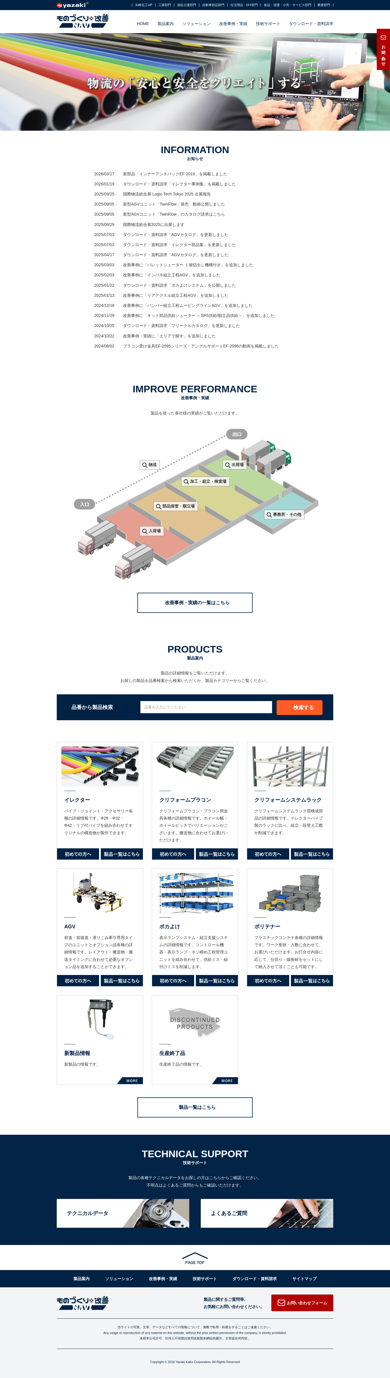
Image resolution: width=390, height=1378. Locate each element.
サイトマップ (304, 1278)
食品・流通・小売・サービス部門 (287, 5)
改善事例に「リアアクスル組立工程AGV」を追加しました (175, 295)
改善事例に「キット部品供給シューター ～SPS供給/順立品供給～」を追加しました (198, 315)
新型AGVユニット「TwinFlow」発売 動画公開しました (174, 204)
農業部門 (323, 5)
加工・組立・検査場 (208, 481)
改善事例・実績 (233, 23)
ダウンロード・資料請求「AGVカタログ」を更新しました (175, 234)
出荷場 (238, 464)
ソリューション (196, 23)
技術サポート (268, 23)
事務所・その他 (287, 514)
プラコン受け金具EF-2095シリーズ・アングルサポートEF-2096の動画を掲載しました (201, 346)
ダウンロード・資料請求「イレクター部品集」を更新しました (179, 244)
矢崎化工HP (143, 5)
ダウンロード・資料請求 (311, 23)
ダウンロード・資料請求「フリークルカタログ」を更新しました (181, 325)
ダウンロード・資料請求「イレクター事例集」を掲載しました (179, 184)
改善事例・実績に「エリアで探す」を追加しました (169, 336)
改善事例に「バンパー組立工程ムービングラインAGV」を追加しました (188, 305)
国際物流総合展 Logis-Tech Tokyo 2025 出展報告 (167, 194)
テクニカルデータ (87, 1213)
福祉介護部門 (186, 5)
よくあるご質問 (229, 1213)
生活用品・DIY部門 (244, 5)
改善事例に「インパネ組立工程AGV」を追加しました (171, 275)
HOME (143, 23)
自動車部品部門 (213, 5)
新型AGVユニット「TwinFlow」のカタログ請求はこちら (174, 214)
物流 (153, 464)
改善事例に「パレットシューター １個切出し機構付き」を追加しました (188, 265)
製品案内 (166, 23)
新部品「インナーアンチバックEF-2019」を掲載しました (175, 174)
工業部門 (164, 5)
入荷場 (155, 531)
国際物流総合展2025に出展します (153, 224)
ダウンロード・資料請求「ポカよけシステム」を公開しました (179, 285)
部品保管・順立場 (178, 506)
